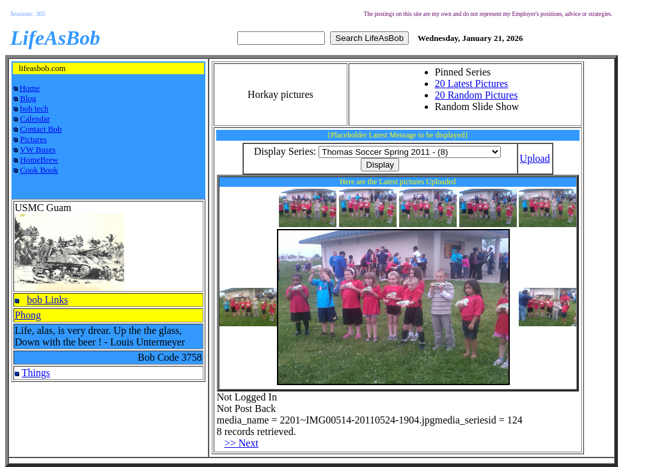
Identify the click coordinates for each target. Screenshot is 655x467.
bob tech (34, 108)
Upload (535, 158)
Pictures (33, 139)
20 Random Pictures (476, 95)
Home (30, 88)
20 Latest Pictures (472, 83)
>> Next (241, 443)
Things (36, 372)
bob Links (47, 299)
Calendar (35, 118)
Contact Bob (40, 129)
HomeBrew (39, 159)
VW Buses (38, 149)
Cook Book (39, 170)
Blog (28, 98)
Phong (28, 315)
